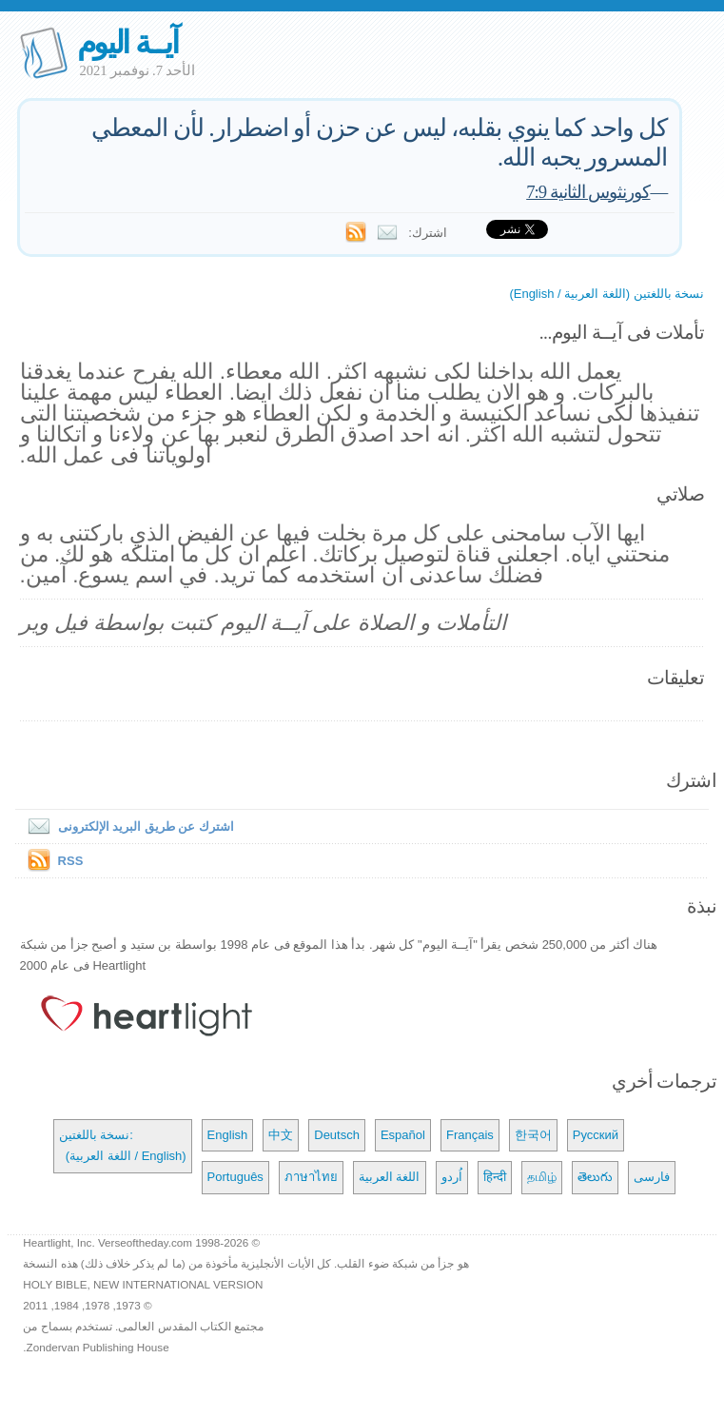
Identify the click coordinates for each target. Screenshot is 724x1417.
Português (235, 1177)
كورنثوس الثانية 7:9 (588, 192)
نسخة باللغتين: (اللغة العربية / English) (122, 1145)
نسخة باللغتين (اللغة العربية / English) (606, 293)
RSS (71, 861)
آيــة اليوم (127, 42)
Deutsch (337, 1135)
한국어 (533, 1135)
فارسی (652, 1177)
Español (403, 1135)
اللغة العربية (390, 1177)
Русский (595, 1135)
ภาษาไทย (311, 1177)
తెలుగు (595, 1177)
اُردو (451, 1177)
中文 (280, 1135)
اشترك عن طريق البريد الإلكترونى (127, 826)
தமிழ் (542, 1177)
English (227, 1135)
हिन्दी (494, 1177)
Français (470, 1135)
